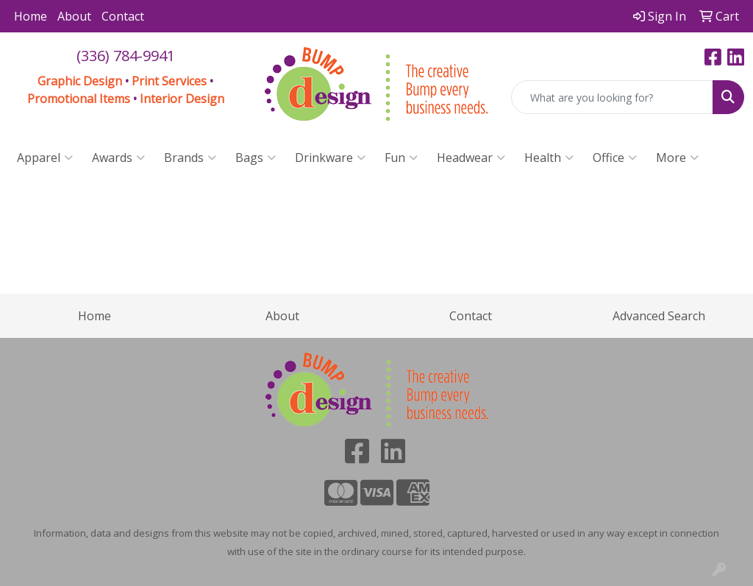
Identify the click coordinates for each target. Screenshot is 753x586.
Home (30, 16)
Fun (401, 157)
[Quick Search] (612, 97)
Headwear (471, 157)
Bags (255, 157)
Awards (118, 157)
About (74, 16)
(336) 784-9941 (125, 56)
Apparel (45, 157)
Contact (122, 16)
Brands (190, 157)
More (677, 157)
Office (615, 157)
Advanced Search (659, 316)
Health (549, 157)
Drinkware (330, 157)
